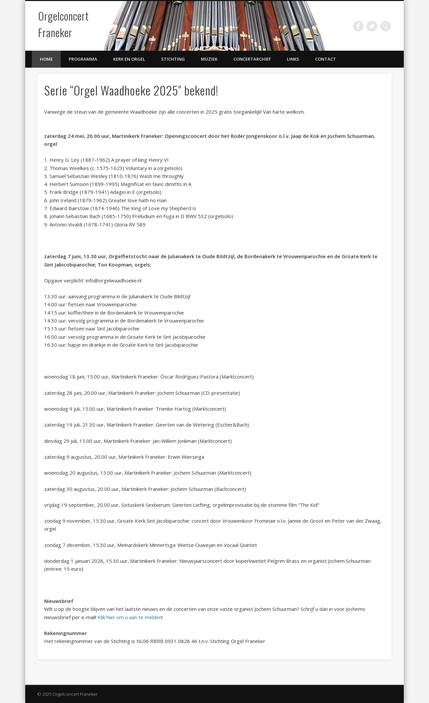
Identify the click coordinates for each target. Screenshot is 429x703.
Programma (83, 59)
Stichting (173, 59)
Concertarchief (252, 59)
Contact (325, 59)
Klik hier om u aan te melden (130, 617)
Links (293, 59)
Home (46, 59)
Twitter (372, 26)
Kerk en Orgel (129, 59)
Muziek (209, 59)
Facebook (358, 26)
